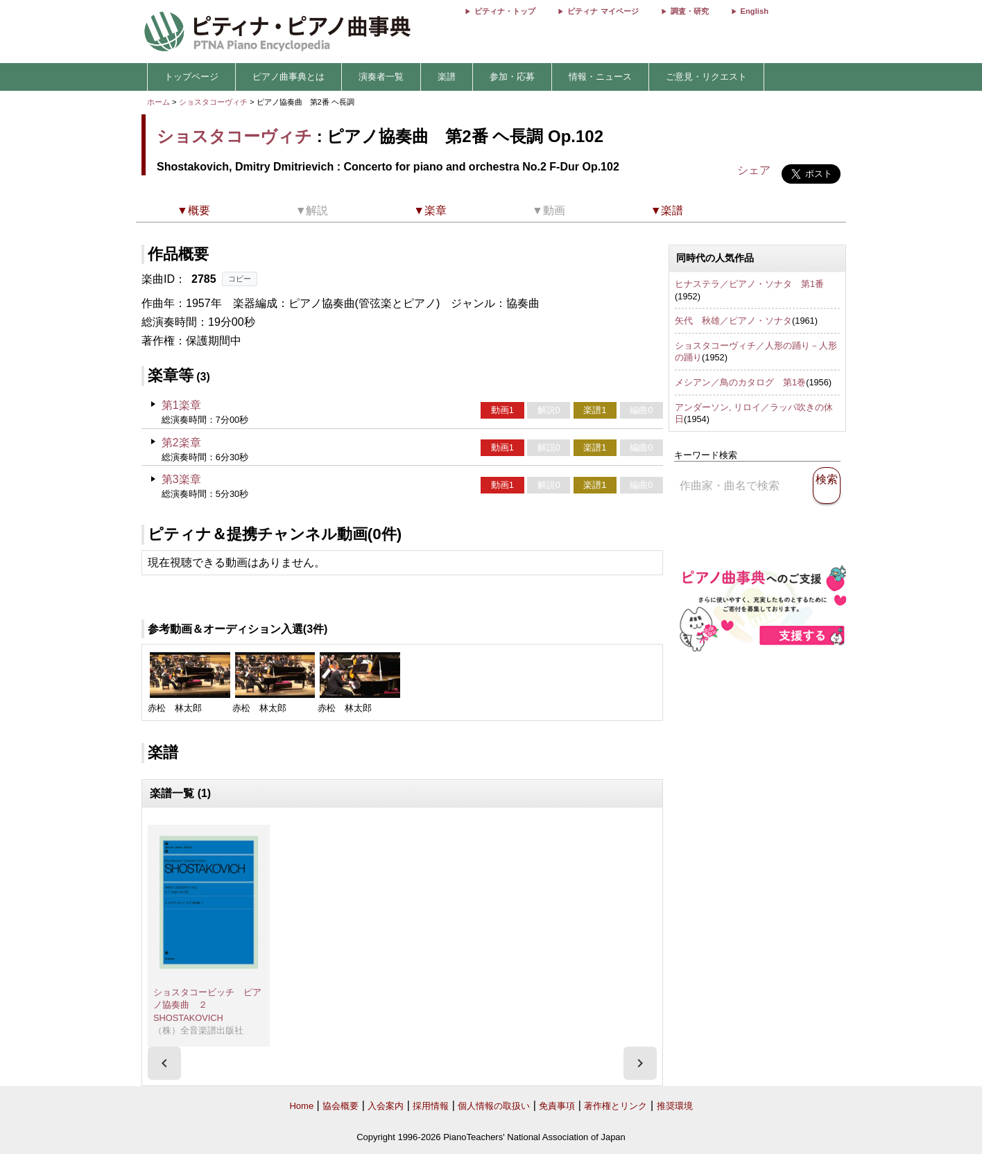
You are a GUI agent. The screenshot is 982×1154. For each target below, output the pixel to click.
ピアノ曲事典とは (288, 76)
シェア (753, 170)
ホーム (158, 102)
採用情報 (431, 1106)
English (754, 11)
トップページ (191, 76)
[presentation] (164, 1063)
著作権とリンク (615, 1106)
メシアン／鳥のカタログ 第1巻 (740, 382)
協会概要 (340, 1106)
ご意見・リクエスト (706, 76)
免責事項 (557, 1106)
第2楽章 (181, 442)
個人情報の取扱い (494, 1106)
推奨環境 (675, 1106)
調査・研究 (690, 11)
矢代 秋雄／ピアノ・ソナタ (733, 320)
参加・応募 (512, 76)
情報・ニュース (600, 76)
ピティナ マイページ (602, 11)
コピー (239, 278)
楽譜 (447, 76)
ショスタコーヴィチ (213, 102)
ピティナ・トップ (504, 11)
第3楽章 (181, 479)
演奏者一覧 (381, 76)
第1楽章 (181, 405)
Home (301, 1106)
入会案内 (386, 1106)
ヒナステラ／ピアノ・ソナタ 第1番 (749, 284)
